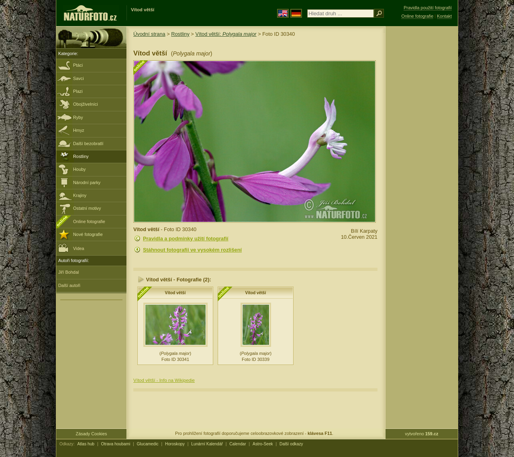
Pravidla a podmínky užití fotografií (185, 239)
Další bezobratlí (88, 143)
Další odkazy (291, 444)
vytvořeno (422, 433)
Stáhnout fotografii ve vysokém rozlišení (192, 250)
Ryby (78, 117)
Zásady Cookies (91, 433)
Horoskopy (175, 444)
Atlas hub (85, 444)
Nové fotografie (88, 234)
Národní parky (86, 182)
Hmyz (78, 130)
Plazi (78, 91)
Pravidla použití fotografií (428, 7)
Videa (71, 247)
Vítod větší (175, 293)
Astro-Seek (263, 444)
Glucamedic (148, 444)
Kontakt (444, 16)
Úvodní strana (149, 34)
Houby (79, 169)
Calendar (237, 444)
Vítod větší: (225, 34)
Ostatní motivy (87, 208)
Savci (78, 78)
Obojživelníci (85, 104)
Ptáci (78, 65)
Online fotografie (89, 221)
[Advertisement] (422, 154)
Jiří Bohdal (68, 272)
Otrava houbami (115, 444)
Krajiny (79, 195)
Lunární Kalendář (207, 444)
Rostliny (81, 156)
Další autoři (69, 285)
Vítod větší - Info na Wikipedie (164, 380)
